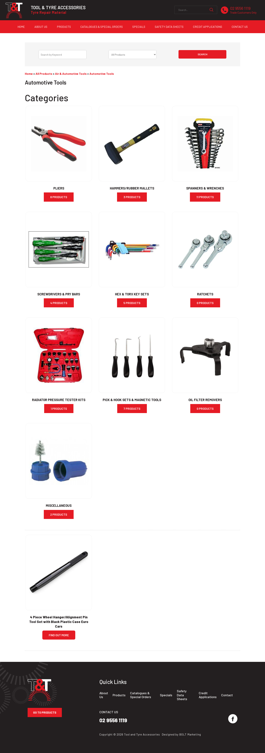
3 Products (131, 197)
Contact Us (240, 26)
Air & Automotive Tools (71, 73)
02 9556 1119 (243, 10)
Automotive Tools (101, 73)
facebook (232, 718)
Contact (227, 695)
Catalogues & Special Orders (101, 26)
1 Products (59, 408)
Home (21, 26)
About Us (40, 26)
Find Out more (59, 635)
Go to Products (44, 712)
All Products (44, 73)
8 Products (58, 197)
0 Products (205, 303)
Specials (138, 26)
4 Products (58, 303)
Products (64, 26)
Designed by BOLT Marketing (181, 734)
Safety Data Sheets (169, 26)
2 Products (58, 514)
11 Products (205, 197)
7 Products (132, 408)
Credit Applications (207, 26)
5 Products (131, 303)
